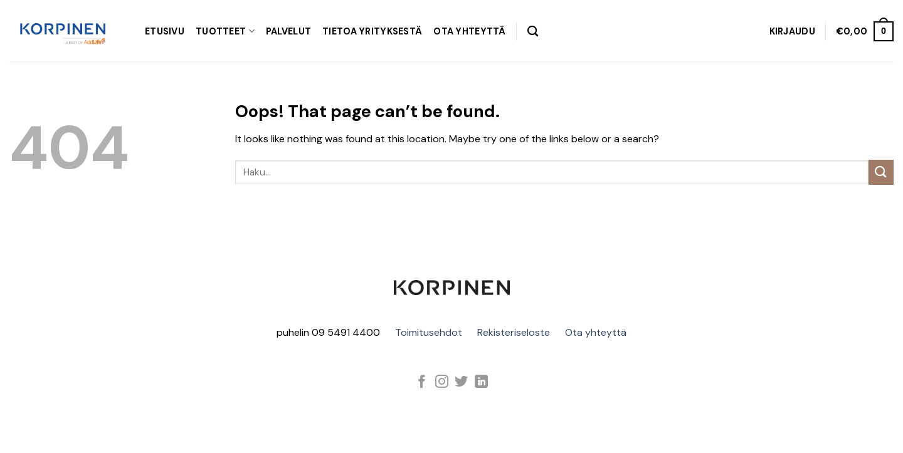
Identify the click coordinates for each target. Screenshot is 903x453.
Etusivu (164, 31)
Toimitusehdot (428, 332)
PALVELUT (288, 31)
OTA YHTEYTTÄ (469, 31)
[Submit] (881, 172)
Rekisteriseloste (513, 332)
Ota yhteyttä (595, 332)
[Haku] (532, 31)
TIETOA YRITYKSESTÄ (372, 31)
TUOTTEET (225, 31)
